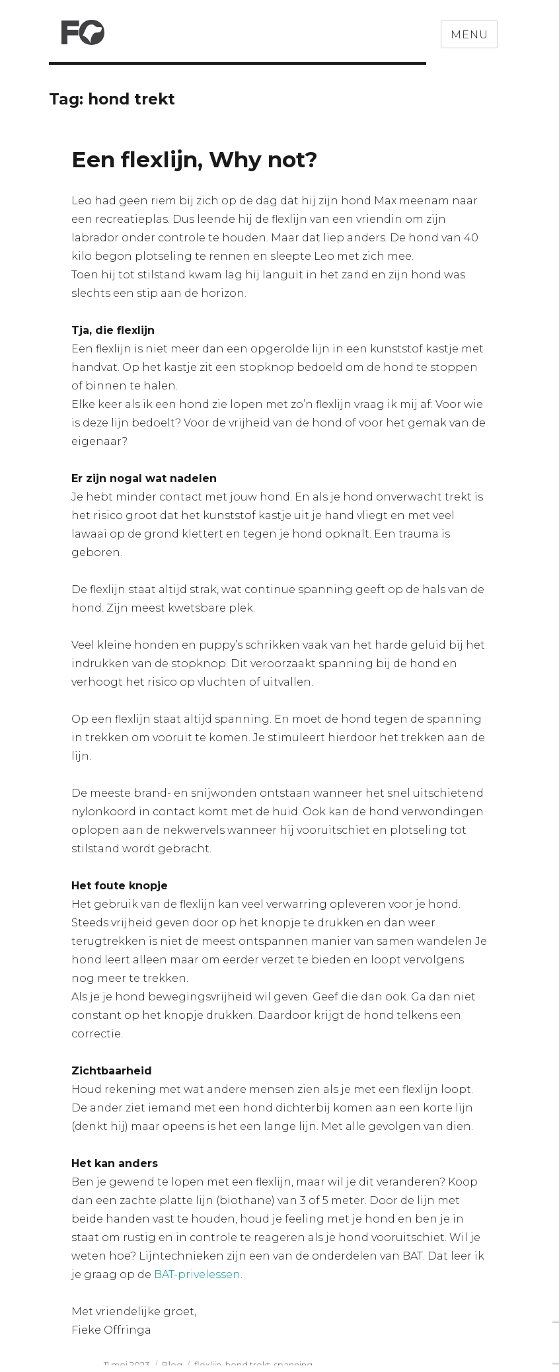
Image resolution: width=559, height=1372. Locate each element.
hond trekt (247, 1364)
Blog (172, 1364)
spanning (293, 1364)
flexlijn (207, 1364)
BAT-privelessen (197, 1274)
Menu (469, 34)
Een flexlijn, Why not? (194, 159)
